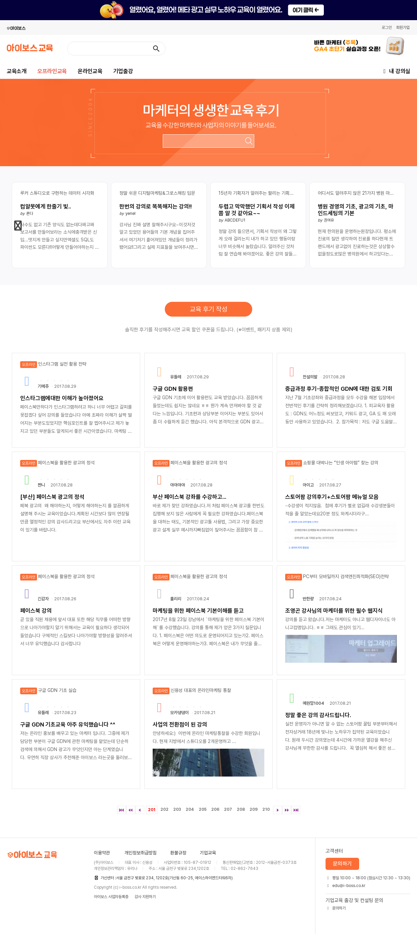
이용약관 (102, 852)
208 (241, 809)
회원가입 (403, 27)
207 (228, 809)
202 (164, 809)
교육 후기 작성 (208, 309)
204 (190, 809)
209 (254, 809)
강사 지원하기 (145, 896)
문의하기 (342, 863)
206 (215, 809)
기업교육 (208, 852)
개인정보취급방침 (140, 852)
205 (202, 809)
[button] (18, 226)
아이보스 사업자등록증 (111, 896)
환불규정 (178, 852)
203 (177, 809)
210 (266, 809)
